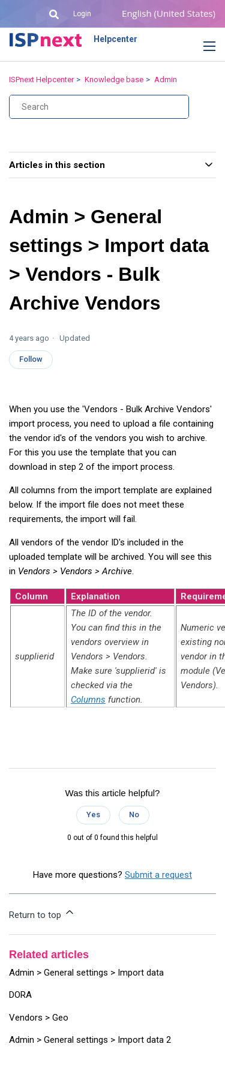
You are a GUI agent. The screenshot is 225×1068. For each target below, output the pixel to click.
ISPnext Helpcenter (41, 79)
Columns (88, 699)
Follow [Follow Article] (31, 359)
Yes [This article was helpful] (93, 814)
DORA (20, 994)
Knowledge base (114, 79)
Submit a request (158, 874)
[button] (200, 47)
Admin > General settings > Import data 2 (90, 1039)
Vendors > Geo (38, 1017)
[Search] (99, 106)
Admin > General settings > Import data (86, 972)
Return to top (42, 913)
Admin (165, 79)
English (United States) (168, 13)
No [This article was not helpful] (134, 814)
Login (82, 14)
